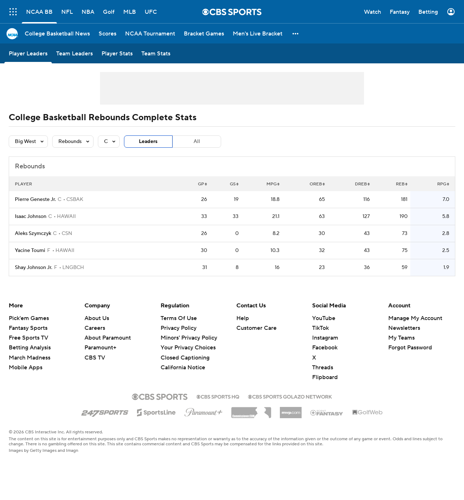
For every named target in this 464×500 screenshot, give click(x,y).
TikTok (320, 328)
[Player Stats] (117, 53)
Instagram (325, 337)
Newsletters (404, 328)
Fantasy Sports (28, 328)
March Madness (29, 357)
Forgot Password (410, 347)
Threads (322, 367)
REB (401, 184)
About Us (96, 318)
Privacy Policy (178, 328)
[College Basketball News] (57, 33)
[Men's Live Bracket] (257, 33)
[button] (296, 33)
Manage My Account (415, 318)
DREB (362, 184)
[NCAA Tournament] (150, 33)
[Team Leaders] (74, 53)
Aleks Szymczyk (33, 233)
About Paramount (107, 337)
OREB (317, 184)
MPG (272, 184)
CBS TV (94, 357)
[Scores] (107, 33)
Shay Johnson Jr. (33, 267)
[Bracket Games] (203, 33)
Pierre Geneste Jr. (35, 199)
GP (202, 184)
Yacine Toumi (30, 250)
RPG (443, 184)
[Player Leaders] (28, 53)
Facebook (324, 347)
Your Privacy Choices (188, 347)
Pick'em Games (29, 318)
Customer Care (256, 328)
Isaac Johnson (30, 216)
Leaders (148, 141)
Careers (94, 328)
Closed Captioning (185, 357)
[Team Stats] (156, 53)
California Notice (183, 367)
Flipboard (325, 377)
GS (234, 184)
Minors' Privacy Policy (189, 337)
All (197, 141)
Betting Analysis (30, 347)
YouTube (323, 318)
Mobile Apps (25, 367)
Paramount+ (100, 347)
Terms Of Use (179, 318)
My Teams (401, 337)
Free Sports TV (28, 337)
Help (242, 318)
